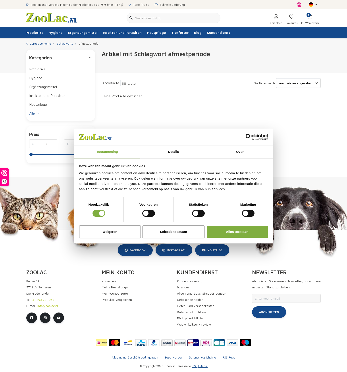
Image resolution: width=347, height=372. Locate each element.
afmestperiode (88, 43)
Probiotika (34, 33)
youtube (212, 250)
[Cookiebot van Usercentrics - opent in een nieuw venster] (248, 137)
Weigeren (109, 232)
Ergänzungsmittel (83, 33)
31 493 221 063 (43, 299)
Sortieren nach (264, 83)
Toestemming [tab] (107, 151)
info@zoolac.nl (47, 306)
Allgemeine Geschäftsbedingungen (135, 357)
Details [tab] (173, 151)
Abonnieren (269, 312)
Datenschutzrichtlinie (202, 357)
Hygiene (56, 33)
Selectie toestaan (173, 232)
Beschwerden (173, 357)
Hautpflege (156, 33)
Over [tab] (240, 151)
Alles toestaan (237, 232)
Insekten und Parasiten (122, 33)
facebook (135, 250)
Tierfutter (180, 33)
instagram (173, 250)
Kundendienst (218, 33)
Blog (198, 33)
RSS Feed (228, 357)
